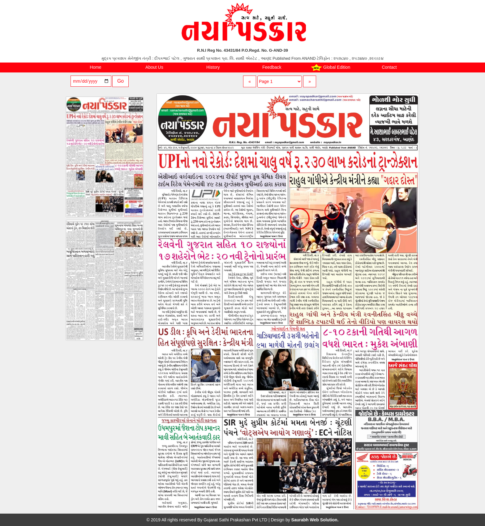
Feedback (271, 67)
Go (120, 81)
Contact (389, 67)
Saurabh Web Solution (314, 519)
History (213, 67)
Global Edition (330, 67)
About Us (154, 67)
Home (95, 67)
